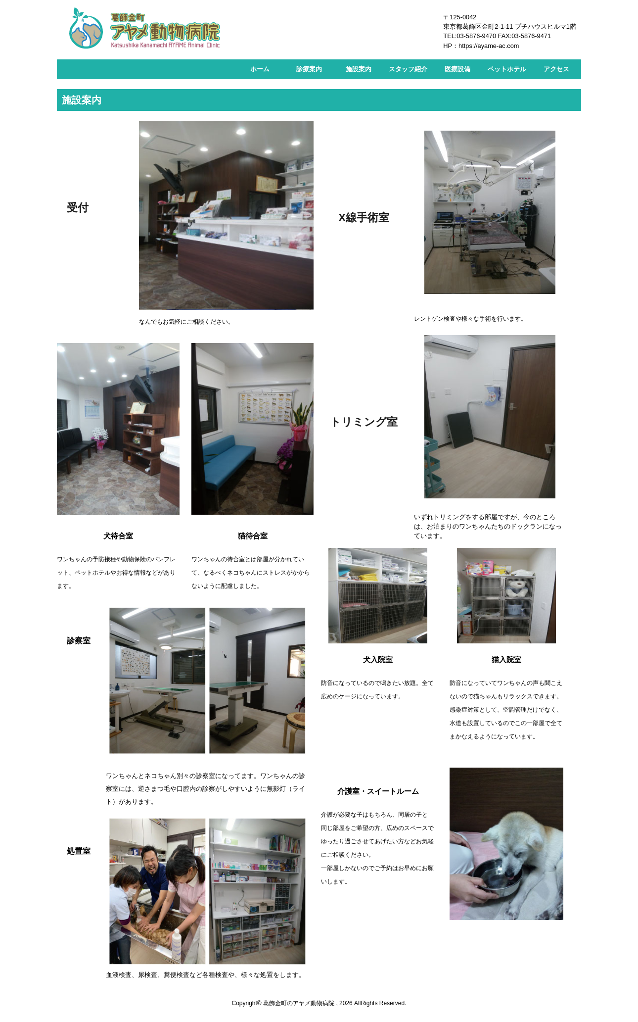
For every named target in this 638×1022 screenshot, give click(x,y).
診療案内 (309, 69)
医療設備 (457, 69)
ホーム (260, 69)
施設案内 (358, 69)
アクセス (556, 69)
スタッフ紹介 (408, 69)
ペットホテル (507, 69)
